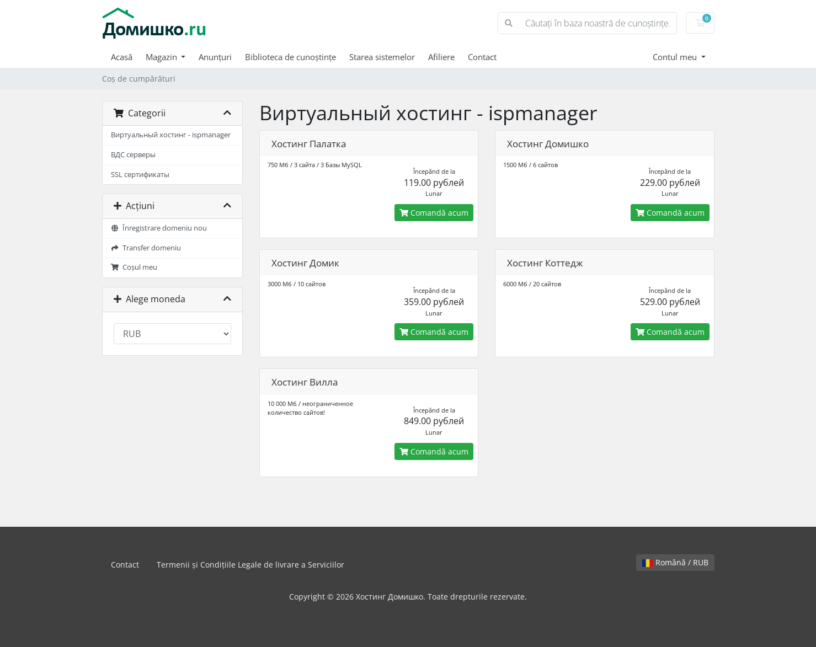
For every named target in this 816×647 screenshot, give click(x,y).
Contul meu (676, 56)
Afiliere (441, 56)
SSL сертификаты (140, 174)
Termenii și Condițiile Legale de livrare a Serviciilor (250, 564)
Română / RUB (675, 562)
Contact (482, 56)
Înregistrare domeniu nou (159, 228)
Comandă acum (433, 212)
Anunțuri (215, 56)
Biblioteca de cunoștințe (290, 56)
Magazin (162, 56)
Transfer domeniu (146, 248)
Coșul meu (134, 267)
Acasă (121, 56)
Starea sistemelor (382, 56)
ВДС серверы (133, 154)
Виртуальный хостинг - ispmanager (171, 135)
